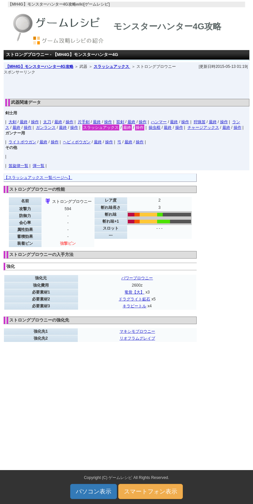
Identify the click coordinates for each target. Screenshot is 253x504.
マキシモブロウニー (137, 331)
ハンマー (159, 122)
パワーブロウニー (137, 278)
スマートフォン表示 (150, 491)
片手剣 (84, 122)
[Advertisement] (126, 85)
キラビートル (134, 306)
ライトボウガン (22, 142)
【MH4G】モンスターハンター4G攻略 (39, 66)
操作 (35, 122)
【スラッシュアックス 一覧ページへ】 (38, 177)
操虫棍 (154, 127)
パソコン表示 (93, 491)
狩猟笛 (200, 122)
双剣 (120, 122)
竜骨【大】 (134, 292)
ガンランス (46, 127)
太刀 (47, 122)
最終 (24, 122)
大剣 (12, 122)
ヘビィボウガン (77, 142)
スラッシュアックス (112, 66)
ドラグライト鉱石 (134, 299)
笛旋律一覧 (18, 165)
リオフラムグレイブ (137, 338)
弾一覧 (38, 165)
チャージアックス (203, 127)
